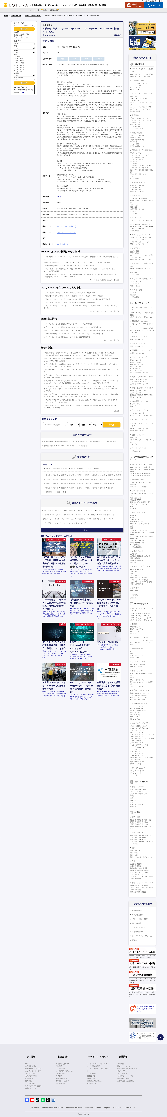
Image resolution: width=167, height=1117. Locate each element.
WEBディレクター (136, 715)
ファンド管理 (134, 144)
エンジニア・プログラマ (141, 723)
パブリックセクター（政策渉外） (140, 473)
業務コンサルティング (140, 343)
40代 (26, 38)
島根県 (88, 484)
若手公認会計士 (61, 1078)
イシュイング (134, 284)
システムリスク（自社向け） (139, 580)
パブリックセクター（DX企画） (140, 614)
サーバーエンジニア (136, 755)
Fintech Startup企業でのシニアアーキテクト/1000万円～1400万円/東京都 (69, 266)
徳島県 (47, 488)
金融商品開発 (134, 231)
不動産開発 (133, 163)
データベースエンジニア (138, 747)
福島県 (94, 475)
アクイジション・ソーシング (139, 155)
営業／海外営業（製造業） (138, 892)
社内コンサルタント (136, 655)
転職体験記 (29, 1078)
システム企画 (134, 657)
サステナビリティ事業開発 (138, 487)
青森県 (55, 475)
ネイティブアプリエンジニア (139, 745)
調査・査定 (133, 207)
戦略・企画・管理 (138, 512)
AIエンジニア (134, 633)
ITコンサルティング (139, 357)
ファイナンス (109, 519)
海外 (64, 492)
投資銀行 (82, 519)
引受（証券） (134, 272)
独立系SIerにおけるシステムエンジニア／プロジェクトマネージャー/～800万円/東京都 (73, 334)
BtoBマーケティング (136, 522)
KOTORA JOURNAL (94, 1081)
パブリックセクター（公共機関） (140, 475)
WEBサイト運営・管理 (137, 699)
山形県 (87, 475)
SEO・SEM (134, 717)
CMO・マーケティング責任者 (139, 524)
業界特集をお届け (62, 1064)
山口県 (112, 484)
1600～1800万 (19, 67)
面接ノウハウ (30, 1073)
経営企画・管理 (138, 648)
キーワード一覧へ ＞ (81, 530)
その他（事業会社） (136, 547)
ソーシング (81, 515)
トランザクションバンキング (139, 242)
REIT (57, 519)
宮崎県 (110, 488)
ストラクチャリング (50, 515)
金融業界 (59, 1066)
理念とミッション (123, 1066)
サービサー (133, 293)
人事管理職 (133, 554)
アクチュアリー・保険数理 (138, 198)
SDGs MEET (91, 1083)
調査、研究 (133, 438)
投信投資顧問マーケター (138, 146)
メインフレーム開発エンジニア (140, 728)
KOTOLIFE (91, 1076)
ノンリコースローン (66, 523)
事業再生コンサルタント (138, 353)
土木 (131, 176)
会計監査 (133, 508)
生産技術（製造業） (136, 866)
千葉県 (73, 468)
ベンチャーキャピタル (137, 129)
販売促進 (133, 806)
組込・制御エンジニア (137, 762)
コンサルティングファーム (66, 232)
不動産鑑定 (133, 161)
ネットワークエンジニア (138, 753)
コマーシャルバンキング (141, 235)
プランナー (133, 796)
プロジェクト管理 (138, 662)
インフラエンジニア (136, 751)
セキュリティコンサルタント (139, 419)
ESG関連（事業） (138, 480)
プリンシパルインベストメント (140, 118)
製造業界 (59, 1076)
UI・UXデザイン (135, 719)
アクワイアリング (136, 281)
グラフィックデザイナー (138, 789)
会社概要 (120, 1064)
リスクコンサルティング (141, 410)
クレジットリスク (136, 187)
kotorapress (91, 1078)
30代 (21, 38)
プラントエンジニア (136, 874)
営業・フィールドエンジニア (142, 883)
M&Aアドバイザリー (136, 404)
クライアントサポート (137, 541)
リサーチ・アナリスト (137, 228)
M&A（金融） (134, 96)
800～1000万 (18, 58)
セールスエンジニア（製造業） (140, 885)
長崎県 (87, 488)
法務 (131, 573)
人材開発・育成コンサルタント (140, 384)
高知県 (71, 488)
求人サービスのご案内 (33, 1069)
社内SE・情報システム (140, 690)
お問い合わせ (34, 1108)
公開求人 (17, 34)
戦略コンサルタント (136, 339)
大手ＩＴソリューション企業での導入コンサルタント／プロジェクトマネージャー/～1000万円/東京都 (79, 330)
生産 (133, 861)
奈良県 (63, 484)
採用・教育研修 (135, 558)
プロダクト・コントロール (138, 504)
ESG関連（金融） (138, 80)
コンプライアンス (136, 575)
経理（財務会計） (136, 498)
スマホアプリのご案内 (33, 1086)
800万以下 (18, 56)
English (161, 1)
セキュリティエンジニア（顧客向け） (142, 757)
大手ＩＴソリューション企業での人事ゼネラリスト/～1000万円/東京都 (68, 324)
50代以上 (17, 40)
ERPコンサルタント (136, 362)
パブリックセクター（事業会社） (140, 467)
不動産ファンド (135, 126)
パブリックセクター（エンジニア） (141, 618)
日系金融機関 (49, 441)
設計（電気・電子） (136, 851)
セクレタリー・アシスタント (139, 530)
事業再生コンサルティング (142, 350)
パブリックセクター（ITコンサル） (141, 317)
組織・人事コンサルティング (142, 377)
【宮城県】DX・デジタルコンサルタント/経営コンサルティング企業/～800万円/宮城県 (73, 296)
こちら (22, 92)
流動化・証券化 (135, 111)
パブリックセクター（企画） (142, 464)
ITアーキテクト (135, 368)
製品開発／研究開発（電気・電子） (141, 820)
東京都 (59, 197)
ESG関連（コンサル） (140, 321)
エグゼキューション (67, 515)
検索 (111, 424)
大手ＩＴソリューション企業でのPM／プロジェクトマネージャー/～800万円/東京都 (72, 327)
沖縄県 (57, 492)
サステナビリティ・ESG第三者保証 (141, 328)
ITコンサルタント (135, 360)
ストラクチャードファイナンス (140, 109)
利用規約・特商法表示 (74, 1108)
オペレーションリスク (137, 191)
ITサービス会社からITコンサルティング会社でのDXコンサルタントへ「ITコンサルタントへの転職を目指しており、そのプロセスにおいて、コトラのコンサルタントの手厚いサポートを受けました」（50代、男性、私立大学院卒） (81, 388)
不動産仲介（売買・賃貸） (138, 174)
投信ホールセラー (136, 138)
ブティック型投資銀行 (79, 441)
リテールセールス (136, 257)
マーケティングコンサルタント (140, 429)
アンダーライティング (106, 515)
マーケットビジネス (139, 217)
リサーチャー (134, 444)
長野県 (63, 479)
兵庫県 (118, 479)
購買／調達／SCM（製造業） (139, 868)
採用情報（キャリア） (125, 1076)
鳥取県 (80, 484)
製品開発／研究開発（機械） (139, 822)
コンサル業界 (61, 1069)
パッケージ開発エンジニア (138, 726)
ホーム (27, 1064)
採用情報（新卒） (123, 1078)
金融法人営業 (134, 251)
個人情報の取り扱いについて (52, 1108)
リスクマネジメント (139, 182)
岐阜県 (94, 479)
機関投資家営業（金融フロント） (140, 259)
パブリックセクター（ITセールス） (141, 620)
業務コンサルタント (136, 346)
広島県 (104, 484)
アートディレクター (136, 792)
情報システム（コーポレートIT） (140, 693)
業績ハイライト (123, 1071)
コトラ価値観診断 (93, 1066)
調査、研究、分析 (138, 435)
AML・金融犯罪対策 (136, 584)
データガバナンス (136, 773)
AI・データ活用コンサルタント (140, 373)
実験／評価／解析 (138, 832)
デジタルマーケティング (138, 710)
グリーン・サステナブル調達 (139, 872)
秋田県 (79, 475)
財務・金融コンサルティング (142, 388)
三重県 (110, 479)
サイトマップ (118, 1108)
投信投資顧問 (137, 133)
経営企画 (133, 515)
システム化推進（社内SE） (139, 695)
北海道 (47, 475)
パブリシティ (122, 1073)
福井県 (87, 479)
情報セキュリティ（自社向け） (140, 578)
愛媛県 (63, 488)
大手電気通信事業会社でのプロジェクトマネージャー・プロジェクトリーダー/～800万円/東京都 (77, 262)
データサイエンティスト (138, 771)
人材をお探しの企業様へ (149, 1)
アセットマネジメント (137, 157)
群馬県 (118, 475)
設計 (133, 848)
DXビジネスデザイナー (137, 629)
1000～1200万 (19, 61)
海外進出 (135, 595)
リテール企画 (134, 275)
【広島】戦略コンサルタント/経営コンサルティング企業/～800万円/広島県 (69, 293)
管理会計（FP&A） (136, 500)
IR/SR (132, 517)
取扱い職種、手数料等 (93, 1108)
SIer (58, 244)
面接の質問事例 (31, 1076)
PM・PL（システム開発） (33, 15)
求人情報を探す (16, 15)
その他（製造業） (136, 879)
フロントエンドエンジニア (138, 730)
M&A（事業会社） (136, 545)
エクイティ (97, 519)
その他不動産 (134, 178)
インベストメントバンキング (142, 93)
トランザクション (49, 523)
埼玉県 (65, 468)
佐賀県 (79, 488)
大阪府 (88, 468)
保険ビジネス (137, 196)
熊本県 (94, 488)
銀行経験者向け (61, 1083)
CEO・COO (134, 591)
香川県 (55, 488)
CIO (131, 653)
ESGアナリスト (135, 87)
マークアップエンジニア (138, 706)
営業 (131, 798)
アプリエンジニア (136, 764)
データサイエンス (138, 768)
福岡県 (96, 468)
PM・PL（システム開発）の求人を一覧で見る (104, 280)
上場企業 (65, 244)
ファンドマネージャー (137, 135)
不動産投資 (92, 515)
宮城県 (71, 475)
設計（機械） (134, 853)
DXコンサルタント (136, 370)
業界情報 (28, 1081)
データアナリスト (136, 775)
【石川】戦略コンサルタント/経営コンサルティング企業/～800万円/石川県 (69, 302)
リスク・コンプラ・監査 (141, 566)
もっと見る (115, 411)
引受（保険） (134, 205)
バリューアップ (71, 510)
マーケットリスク (136, 189)
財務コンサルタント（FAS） (139, 391)
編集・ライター (135, 800)
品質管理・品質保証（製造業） (140, 870)
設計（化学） (134, 855)
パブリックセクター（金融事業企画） (142, 74)
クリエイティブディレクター (139, 794)
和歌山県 (72, 484)
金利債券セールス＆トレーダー (140, 224)
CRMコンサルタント (136, 364)
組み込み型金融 (135, 286)
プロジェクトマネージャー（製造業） (142, 876)
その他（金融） (138, 290)
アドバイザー (48, 519)
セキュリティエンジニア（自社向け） (142, 582)
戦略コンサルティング (140, 336)
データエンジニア (136, 749)
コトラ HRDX (92, 1073)
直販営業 (133, 211)
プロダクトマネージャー (138, 543)
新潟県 (55, 479)
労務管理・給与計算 (136, 560)
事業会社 (84, 446)
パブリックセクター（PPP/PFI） (140, 76)
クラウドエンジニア (136, 743)
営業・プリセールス (139, 671)
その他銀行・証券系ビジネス (142, 263)
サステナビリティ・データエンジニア (142, 640)
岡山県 (96, 484)
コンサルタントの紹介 (33, 1071)
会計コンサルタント (136, 393)
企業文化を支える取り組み (127, 1069)
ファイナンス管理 (138, 491)
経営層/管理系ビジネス (64, 1071)
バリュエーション (109, 510)
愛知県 (80, 468)
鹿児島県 (48, 492)
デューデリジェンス (68, 519)
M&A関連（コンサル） (140, 401)
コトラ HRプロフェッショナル (98, 1064)
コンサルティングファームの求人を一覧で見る (104, 311)
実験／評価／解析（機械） (138, 837)
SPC (89, 519)
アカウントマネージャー (138, 680)
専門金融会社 (95, 441)
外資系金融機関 (62, 441)
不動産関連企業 (49, 446)
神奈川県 (56, 468)
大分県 (102, 488)
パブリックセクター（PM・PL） (140, 616)
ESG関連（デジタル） (140, 637)
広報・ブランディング (137, 804)
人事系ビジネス (138, 551)
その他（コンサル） (139, 448)
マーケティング (135, 519)
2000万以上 (18, 71)
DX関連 (135, 624)
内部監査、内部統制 (136, 569)
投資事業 (135, 115)
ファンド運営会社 (109, 441)
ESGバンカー (134, 89)
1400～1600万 (19, 65)
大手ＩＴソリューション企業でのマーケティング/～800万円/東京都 (67, 337)
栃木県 (110, 475)
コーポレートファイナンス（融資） (141, 238)
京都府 (47, 484)
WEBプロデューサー (136, 708)
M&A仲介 (133, 406)
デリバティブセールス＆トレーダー (141, 226)
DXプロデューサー (136, 627)
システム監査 (134, 571)
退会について (130, 1108)
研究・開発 (136, 817)
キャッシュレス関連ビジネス (142, 279)
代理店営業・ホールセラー (138, 209)
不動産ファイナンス (136, 153)
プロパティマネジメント (138, 159)
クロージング (81, 523)
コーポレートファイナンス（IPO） (141, 107)
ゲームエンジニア (136, 760)
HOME (6, 15)
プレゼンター (134, 142)
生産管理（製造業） (136, 864)
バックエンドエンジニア (138, 732)
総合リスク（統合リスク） (138, 185)
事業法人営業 (134, 253)
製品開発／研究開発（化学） (139, 824)
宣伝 (131, 802)
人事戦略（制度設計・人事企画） (140, 556)
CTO (131, 651)
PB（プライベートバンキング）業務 (141, 255)
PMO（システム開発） (137, 667)
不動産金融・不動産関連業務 (142, 150)
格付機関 (133, 295)
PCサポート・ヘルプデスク (139, 697)
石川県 (79, 479)
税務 (131, 506)
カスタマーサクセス (136, 686)
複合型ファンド (135, 124)
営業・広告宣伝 (138, 787)
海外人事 (133, 562)
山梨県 (47, 479)
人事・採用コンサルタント (138, 382)
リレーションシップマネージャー (140, 240)
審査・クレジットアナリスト (139, 244)
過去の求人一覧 (31, 1088)
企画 (131, 526)
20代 (16, 38)
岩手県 (63, 475)
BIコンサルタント (135, 366)
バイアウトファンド (86, 510)
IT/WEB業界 (60, 1073)
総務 (131, 528)
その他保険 (133, 213)
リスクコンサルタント (137, 413)
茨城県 (102, 475)
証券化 (98, 510)
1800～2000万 (19, 69)
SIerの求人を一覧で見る (111, 340)
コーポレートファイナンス (53, 510)
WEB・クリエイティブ (140, 703)
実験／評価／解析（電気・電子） (140, 835)
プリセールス (134, 678)
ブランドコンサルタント (138, 431)
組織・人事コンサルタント (138, 379)
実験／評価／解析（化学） (138, 839)
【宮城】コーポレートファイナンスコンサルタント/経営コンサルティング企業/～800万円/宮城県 (77, 299)
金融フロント (137, 248)
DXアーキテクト (135, 631)
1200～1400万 (19, 63)
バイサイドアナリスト (137, 140)
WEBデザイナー (135, 713)
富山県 (71, 479)
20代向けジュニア (62, 1081)
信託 (131, 266)
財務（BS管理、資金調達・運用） (141, 502)
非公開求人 (25, 34)
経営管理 (135, 588)
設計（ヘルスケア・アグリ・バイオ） (142, 857)
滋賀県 (55, 484)
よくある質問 (30, 1083)
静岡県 (102, 479)
